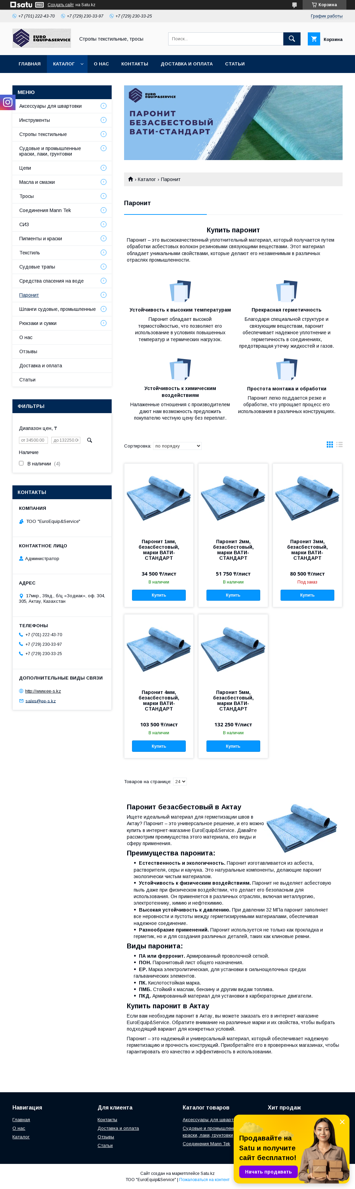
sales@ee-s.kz (41, 700)
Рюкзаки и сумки (38, 323)
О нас (101, 63)
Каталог (63, 63)
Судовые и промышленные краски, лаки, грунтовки (50, 151)
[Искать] (292, 38)
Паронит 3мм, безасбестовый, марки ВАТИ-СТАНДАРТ (307, 550)
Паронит (29, 295)
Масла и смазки (37, 182)
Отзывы (28, 351)
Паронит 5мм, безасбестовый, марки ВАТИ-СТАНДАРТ (233, 701)
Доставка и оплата (187, 63)
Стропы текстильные (43, 134)
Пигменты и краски (40, 238)
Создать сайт (61, 4)
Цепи (25, 168)
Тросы (26, 196)
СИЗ (24, 224)
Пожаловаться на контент (204, 1179)
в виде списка (339, 446)
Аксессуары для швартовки (50, 106)
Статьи (235, 63)
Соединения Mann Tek (45, 210)
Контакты (134, 63)
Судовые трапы (37, 267)
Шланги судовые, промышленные (57, 309)
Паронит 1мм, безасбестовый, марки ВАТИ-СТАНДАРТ (159, 550)
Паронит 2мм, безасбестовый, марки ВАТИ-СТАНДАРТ (233, 550)
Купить (159, 595)
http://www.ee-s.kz (43, 691)
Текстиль (29, 252)
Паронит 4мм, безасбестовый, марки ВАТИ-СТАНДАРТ (159, 701)
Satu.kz (208, 1173)
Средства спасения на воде (51, 281)
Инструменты (34, 120)
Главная (30, 63)
